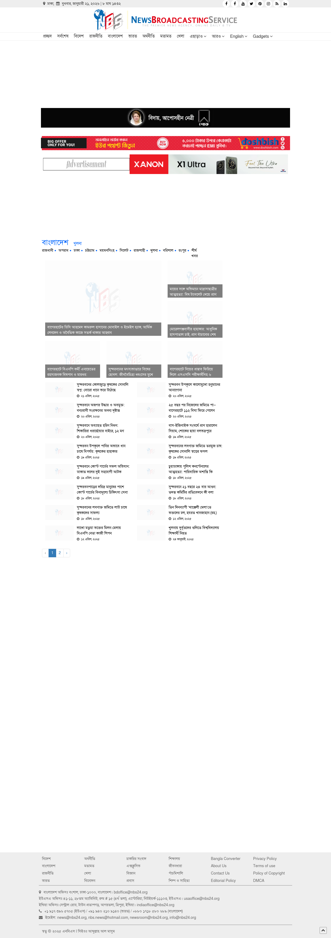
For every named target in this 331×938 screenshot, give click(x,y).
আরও (216, 36)
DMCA (258, 880)
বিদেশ (79, 36)
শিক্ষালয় (174, 858)
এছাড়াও (196, 36)
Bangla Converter (225, 858)
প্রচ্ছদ (47, 36)
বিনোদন (89, 880)
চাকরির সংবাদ (136, 858)
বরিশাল (168, 250)
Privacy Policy (265, 858)
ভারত (132, 36)
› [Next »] (66, 553)
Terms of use (264, 866)
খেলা (180, 36)
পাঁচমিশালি (176, 873)
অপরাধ (63, 250)
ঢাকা (77, 250)
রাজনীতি (95, 36)
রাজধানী (47, 250)
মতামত (165, 36)
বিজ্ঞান (130, 873)
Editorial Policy (223, 880)
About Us (219, 866)
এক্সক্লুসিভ (133, 866)
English (237, 36)
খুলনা (154, 250)
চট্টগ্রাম (89, 250)
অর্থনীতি (148, 36)
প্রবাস (130, 880)
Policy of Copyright (269, 873)
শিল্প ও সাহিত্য (179, 880)
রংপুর (182, 250)
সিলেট (124, 250)
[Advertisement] (165, 72)
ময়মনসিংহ (107, 250)
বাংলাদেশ (115, 36)
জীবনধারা (175, 866)
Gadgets (261, 36)
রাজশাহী (139, 250)
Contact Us (220, 873)
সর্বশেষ (62, 36)
